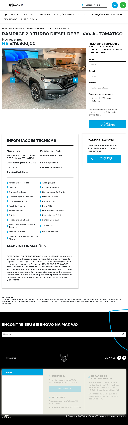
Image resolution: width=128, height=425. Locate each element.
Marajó (23, 372)
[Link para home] (5, 15)
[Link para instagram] (119, 358)
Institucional (31, 19)
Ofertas (28, 14)
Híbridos (44, 14)
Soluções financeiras (107, 14)
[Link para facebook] (124, 358)
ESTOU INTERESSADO (107, 124)
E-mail (92, 71)
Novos (14, 14)
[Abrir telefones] (115, 5)
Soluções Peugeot (66, 14)
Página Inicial (7, 28)
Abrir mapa (64, 388)
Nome (92, 59)
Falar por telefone (101, 159)
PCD (85, 14)
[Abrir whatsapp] (123, 5)
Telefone (93, 83)
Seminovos (10, 19)
